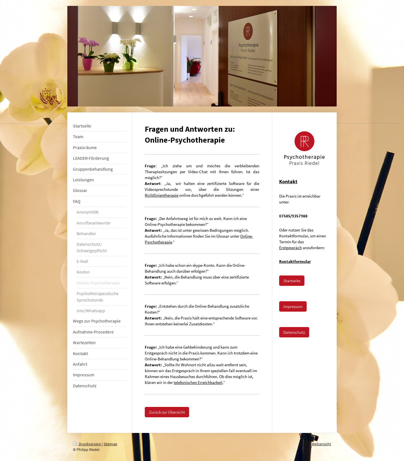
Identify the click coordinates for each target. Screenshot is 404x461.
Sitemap (110, 443)
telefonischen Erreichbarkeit (198, 382)
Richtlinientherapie (161, 195)
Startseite (291, 280)
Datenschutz (294, 332)
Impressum (292, 306)
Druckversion (87, 443)
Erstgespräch (290, 247)
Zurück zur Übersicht (167, 412)
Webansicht (321, 443)
